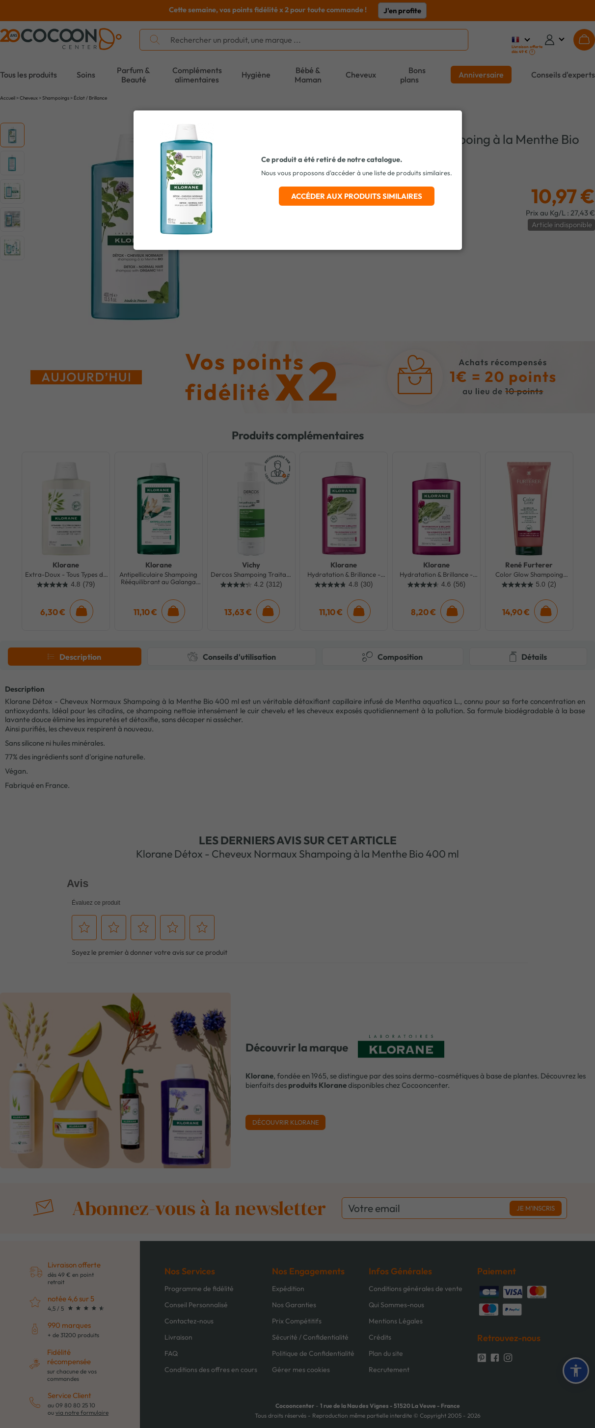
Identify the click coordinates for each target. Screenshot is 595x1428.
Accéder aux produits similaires (356, 196)
